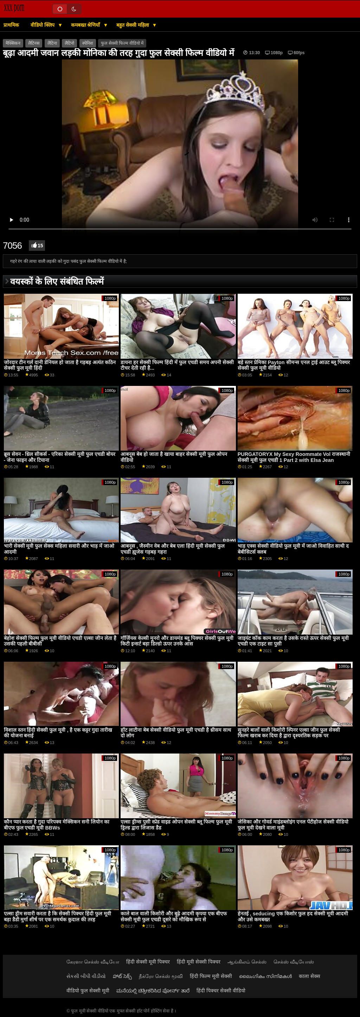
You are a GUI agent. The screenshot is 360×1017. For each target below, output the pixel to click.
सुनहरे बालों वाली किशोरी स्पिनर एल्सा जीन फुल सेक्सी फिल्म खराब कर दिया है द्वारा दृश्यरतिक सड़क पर (289, 733)
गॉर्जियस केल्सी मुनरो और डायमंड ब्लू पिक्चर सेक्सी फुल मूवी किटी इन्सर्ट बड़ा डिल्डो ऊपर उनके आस (177, 641)
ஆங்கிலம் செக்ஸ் (246, 962)
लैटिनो (69, 43)
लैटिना (52, 43)
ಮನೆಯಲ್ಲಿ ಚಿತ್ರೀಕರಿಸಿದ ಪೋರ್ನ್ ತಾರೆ (152, 990)
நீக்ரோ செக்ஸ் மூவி (161, 976)
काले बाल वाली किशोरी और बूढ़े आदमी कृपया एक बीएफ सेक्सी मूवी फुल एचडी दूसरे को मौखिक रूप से (174, 916)
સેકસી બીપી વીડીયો (86, 976)
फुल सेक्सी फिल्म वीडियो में (122, 43)
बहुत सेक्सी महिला (133, 25)
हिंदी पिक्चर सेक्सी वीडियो (221, 990)
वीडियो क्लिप (43, 25)
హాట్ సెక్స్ (122, 976)
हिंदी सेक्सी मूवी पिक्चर (148, 962)
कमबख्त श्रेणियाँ (86, 25)
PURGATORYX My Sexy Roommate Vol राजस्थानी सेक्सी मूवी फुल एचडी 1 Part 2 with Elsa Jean (294, 457)
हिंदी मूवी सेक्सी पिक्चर (198, 962)
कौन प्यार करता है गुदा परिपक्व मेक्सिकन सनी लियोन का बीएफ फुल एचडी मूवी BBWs (57, 825)
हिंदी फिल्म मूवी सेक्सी (211, 976)
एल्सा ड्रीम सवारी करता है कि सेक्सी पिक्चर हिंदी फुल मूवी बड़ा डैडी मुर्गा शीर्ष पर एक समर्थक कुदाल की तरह (57, 916)
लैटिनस (33, 43)
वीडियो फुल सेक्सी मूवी (87, 990)
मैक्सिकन (13, 43)
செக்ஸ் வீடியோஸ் (294, 962)
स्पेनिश (87, 43)
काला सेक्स (309, 976)
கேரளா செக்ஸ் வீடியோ (92, 962)
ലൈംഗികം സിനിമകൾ (265, 976)
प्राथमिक (11, 25)
